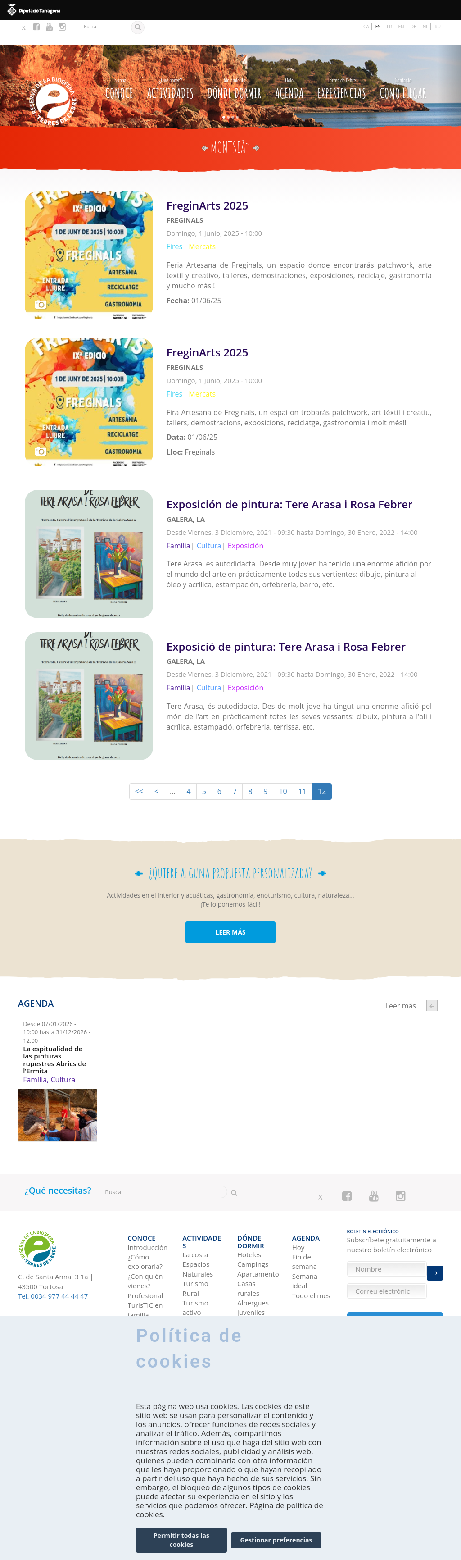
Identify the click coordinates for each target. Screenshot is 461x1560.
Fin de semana (304, 1225)
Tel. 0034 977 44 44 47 (53, 1267)
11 (302, 762)
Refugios (250, 1278)
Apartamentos (258, 1230)
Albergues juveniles (253, 1263)
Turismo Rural (195, 1244)
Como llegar (403, 62)
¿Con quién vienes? (145, 1244)
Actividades (170, 62)
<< (139, 762)
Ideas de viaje (305, 1293)
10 (283, 762)
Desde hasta (56, 1002)
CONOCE (119, 62)
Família (35, 1050)
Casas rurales (248, 1244)
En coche (142, 1307)
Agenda (289, 62)
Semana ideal (304, 1244)
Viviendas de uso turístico (257, 1302)
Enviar (435, 1261)
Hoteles (249, 1210)
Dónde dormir (234, 62)
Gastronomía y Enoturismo (202, 1297)
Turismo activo (195, 1263)
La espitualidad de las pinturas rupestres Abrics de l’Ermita (54, 1030)
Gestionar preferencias (276, 1540)
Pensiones (253, 1287)
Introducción (148, 1210)
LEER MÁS (230, 903)
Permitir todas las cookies (181, 1540)
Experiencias (341, 62)
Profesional (145, 1259)
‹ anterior (432, 976)
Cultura (62, 1050)
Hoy (298, 1210)
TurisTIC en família (145, 1273)
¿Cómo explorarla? (145, 1225)
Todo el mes (311, 1259)
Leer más (301, 231)
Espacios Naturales (197, 1225)
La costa (195, 1210)
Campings (252, 1220)
